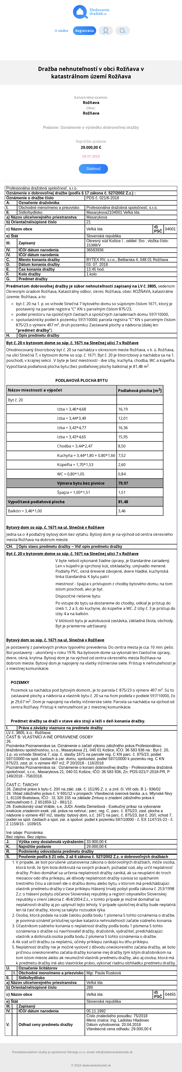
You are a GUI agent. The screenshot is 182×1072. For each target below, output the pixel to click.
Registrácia (84, 30)
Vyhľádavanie (122, 31)
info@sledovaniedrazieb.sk (114, 1052)
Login (106, 31)
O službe (61, 30)
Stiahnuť (93, 169)
